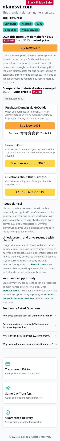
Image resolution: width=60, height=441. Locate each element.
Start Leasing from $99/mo (30, 163)
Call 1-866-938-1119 (30, 192)
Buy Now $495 (30, 48)
